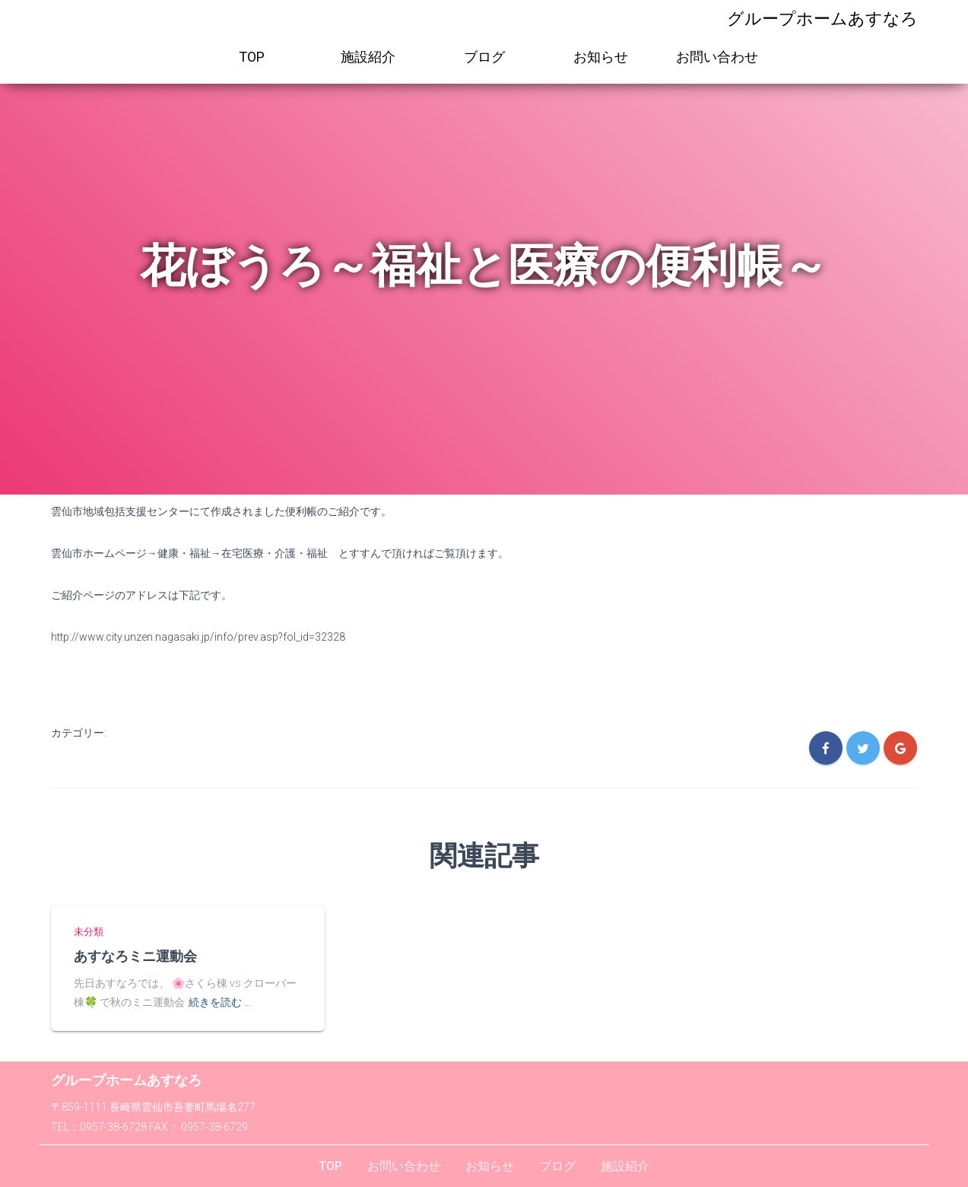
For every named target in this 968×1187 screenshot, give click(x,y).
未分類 (88, 931)
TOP (252, 57)
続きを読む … (220, 1002)
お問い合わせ (717, 57)
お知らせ (600, 57)
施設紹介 (368, 57)
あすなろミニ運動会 (135, 956)
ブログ (484, 57)
